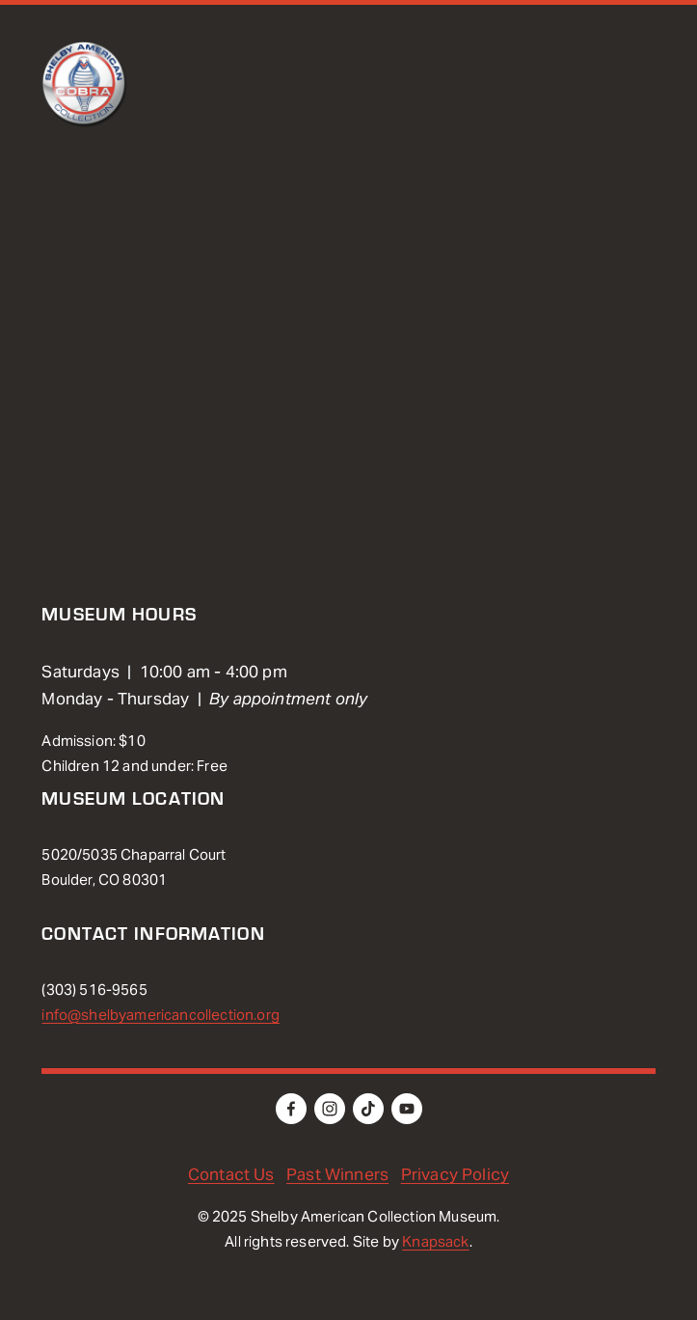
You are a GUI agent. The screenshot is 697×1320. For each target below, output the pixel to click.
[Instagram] (329, 1108)
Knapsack (435, 1241)
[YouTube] (406, 1108)
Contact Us (231, 1174)
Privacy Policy (455, 1174)
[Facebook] (291, 1108)
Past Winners (337, 1174)
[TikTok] (368, 1108)
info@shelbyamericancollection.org (160, 1014)
